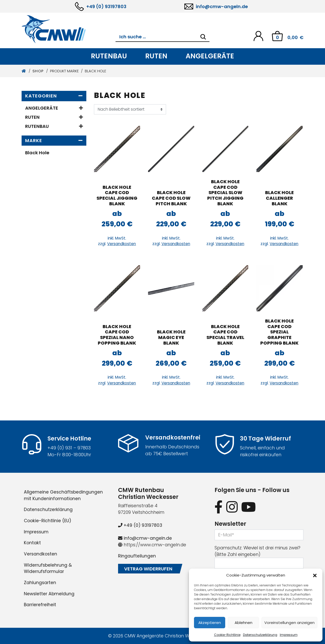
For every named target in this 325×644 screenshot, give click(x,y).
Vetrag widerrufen (148, 569)
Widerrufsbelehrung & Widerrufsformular (48, 568)
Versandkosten (121, 243)
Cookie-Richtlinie (227, 635)
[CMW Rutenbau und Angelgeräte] (69, 29)
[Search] (203, 37)
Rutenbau (109, 56)
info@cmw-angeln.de (222, 6)
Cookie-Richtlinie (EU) (47, 521)
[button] (314, 575)
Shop (38, 71)
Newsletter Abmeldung (49, 594)
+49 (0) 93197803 (106, 6)
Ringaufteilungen (137, 556)
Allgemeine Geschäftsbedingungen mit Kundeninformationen (63, 495)
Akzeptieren (209, 622)
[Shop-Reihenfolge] (130, 109)
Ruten (156, 56)
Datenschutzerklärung (260, 635)
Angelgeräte (210, 56)
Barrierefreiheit (40, 605)
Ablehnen (243, 622)
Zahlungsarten (40, 583)
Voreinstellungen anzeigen (289, 622)
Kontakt (32, 543)
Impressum (289, 635)
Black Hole (37, 152)
